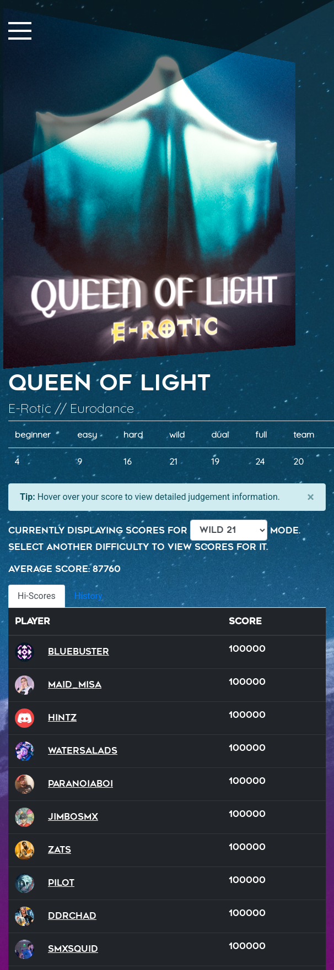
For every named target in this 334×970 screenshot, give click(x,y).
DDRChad (72, 916)
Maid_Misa (74, 684)
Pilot (61, 883)
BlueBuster (78, 651)
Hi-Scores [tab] (37, 596)
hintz (62, 717)
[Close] (310, 497)
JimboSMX (73, 816)
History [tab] (88, 596)
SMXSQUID (73, 949)
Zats (59, 849)
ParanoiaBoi (80, 783)
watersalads (82, 750)
